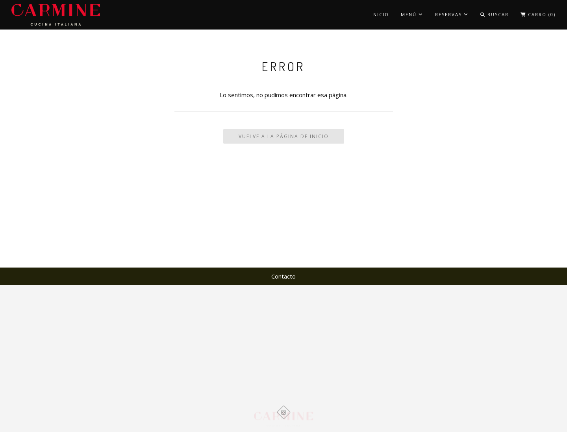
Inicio (380, 14)
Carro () (538, 14)
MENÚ (412, 14)
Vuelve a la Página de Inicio (284, 136)
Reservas (452, 14)
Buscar (494, 14)
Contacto (283, 276)
